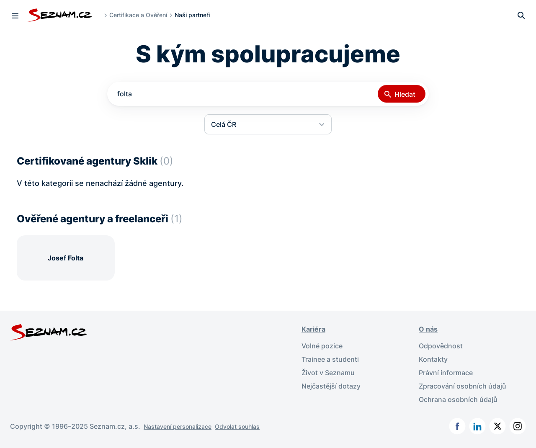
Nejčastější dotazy (331, 386)
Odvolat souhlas (237, 426)
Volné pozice (322, 346)
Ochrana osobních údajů (458, 399)
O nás (428, 329)
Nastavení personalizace (177, 426)
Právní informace (446, 372)
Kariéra (313, 329)
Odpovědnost (441, 346)
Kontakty (433, 359)
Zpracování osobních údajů (462, 386)
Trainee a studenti (330, 359)
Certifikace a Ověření (138, 14)
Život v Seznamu (328, 372)
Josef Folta (65, 258)
